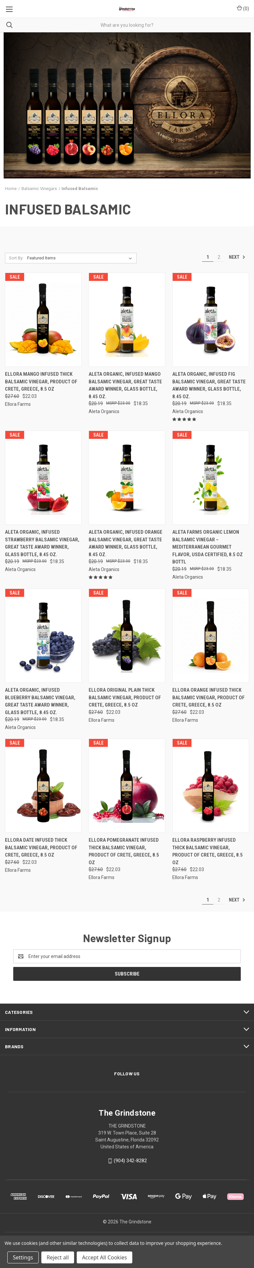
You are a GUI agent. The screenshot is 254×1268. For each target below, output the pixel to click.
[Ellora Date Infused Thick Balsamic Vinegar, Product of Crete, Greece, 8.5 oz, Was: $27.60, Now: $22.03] (43, 785)
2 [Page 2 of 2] (219, 257)
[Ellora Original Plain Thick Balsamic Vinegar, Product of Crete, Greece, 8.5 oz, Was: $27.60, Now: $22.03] (127, 635)
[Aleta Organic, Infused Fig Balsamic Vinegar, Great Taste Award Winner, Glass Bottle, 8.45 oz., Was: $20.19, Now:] (211, 319)
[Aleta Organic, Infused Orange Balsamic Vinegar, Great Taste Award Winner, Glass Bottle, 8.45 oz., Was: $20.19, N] (127, 477)
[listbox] (81, 258)
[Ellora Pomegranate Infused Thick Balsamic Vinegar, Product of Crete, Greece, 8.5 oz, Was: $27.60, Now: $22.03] (127, 785)
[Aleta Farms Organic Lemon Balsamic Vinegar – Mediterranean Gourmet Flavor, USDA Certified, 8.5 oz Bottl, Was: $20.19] (211, 477)
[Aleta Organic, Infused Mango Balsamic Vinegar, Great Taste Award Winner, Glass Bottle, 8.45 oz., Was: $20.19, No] (127, 319)
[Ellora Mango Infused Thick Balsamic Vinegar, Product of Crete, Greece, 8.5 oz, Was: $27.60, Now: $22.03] (43, 319)
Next (237, 257)
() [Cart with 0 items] (243, 8)
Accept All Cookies (104, 1257)
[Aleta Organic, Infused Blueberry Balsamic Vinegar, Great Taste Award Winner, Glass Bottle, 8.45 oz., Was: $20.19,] (43, 635)
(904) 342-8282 (130, 1161)
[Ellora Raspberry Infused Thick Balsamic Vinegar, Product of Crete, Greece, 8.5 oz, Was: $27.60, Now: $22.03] (211, 785)
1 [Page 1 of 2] (207, 257)
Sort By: (16, 257)
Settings (23, 1257)
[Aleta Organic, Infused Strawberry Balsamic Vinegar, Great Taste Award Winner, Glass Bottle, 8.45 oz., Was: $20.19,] (43, 477)
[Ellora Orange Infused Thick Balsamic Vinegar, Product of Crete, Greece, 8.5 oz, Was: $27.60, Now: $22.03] (211, 635)
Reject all (58, 1257)
